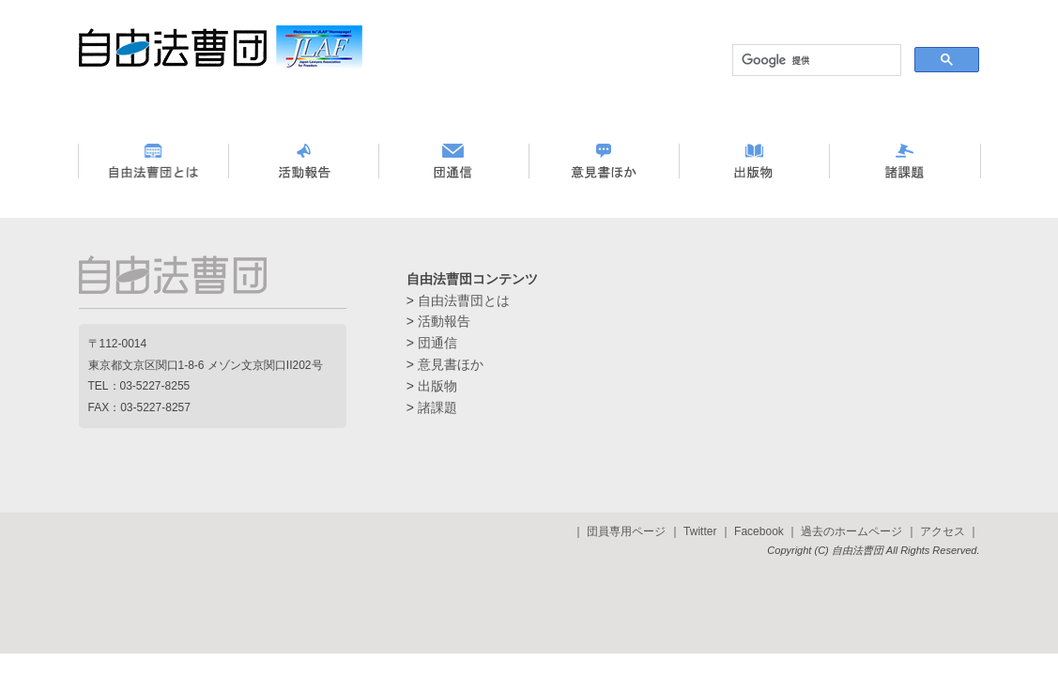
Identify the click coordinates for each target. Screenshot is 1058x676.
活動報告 (444, 321)
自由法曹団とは (464, 300)
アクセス (942, 531)
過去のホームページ (851, 531)
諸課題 (437, 407)
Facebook (759, 531)
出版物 (437, 385)
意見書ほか (450, 364)
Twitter (699, 531)
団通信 (437, 342)
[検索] (815, 60)
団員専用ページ (626, 531)
